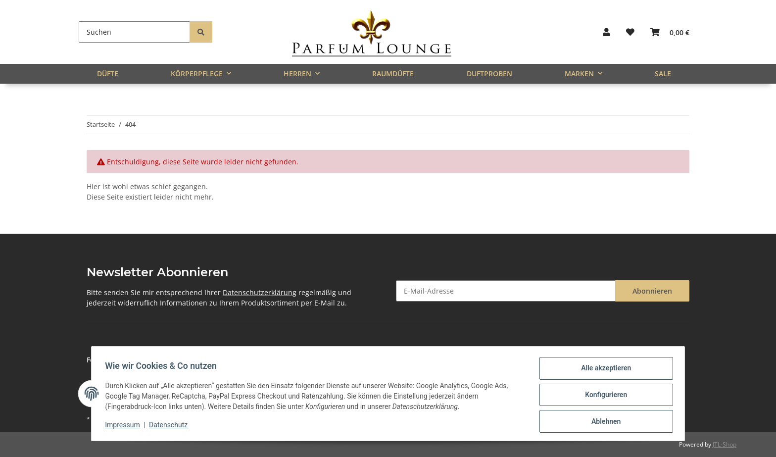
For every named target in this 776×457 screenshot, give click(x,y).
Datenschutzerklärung (259, 292)
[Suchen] (134, 32)
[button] (606, 32)
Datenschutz (170, 426)
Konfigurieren (603, 396)
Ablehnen (603, 422)
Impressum (124, 426)
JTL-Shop (724, 444)
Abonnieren (652, 291)
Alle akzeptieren (604, 370)
